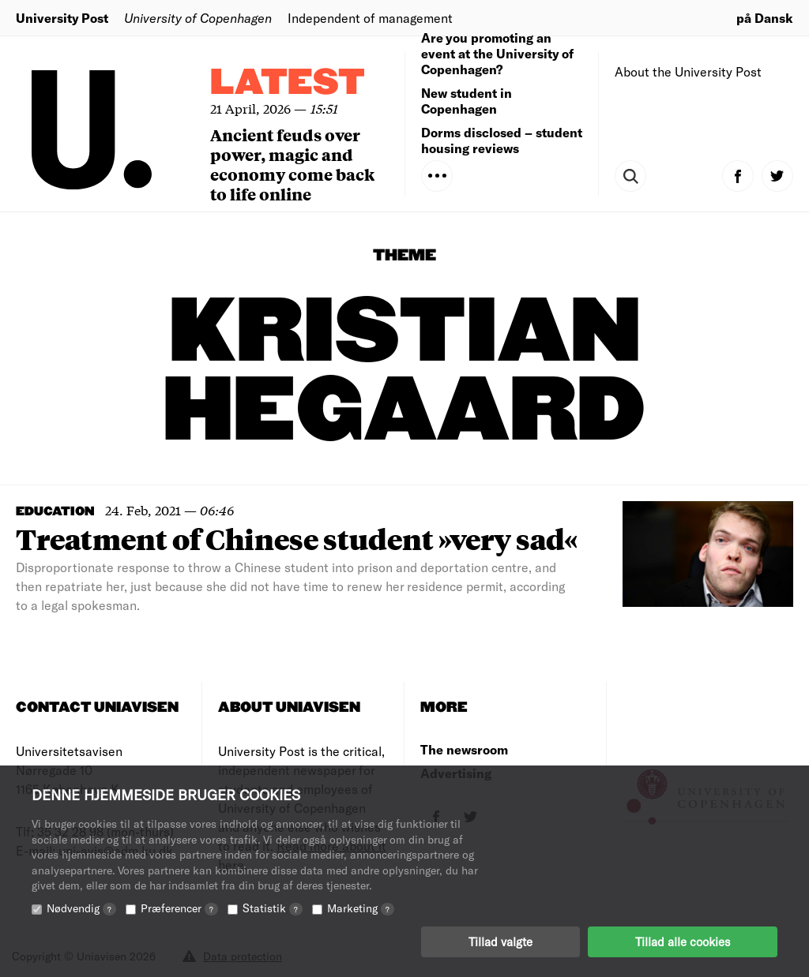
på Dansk (764, 17)
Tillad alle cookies (682, 941)
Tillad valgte (500, 941)
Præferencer (179, 908)
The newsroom (464, 749)
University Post (62, 17)
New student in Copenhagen (466, 100)
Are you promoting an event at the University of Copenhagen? (497, 53)
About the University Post (688, 71)
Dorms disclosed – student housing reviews (501, 140)
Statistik (273, 908)
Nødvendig (81, 908)
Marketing (360, 908)
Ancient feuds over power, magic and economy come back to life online (292, 164)
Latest (287, 83)
